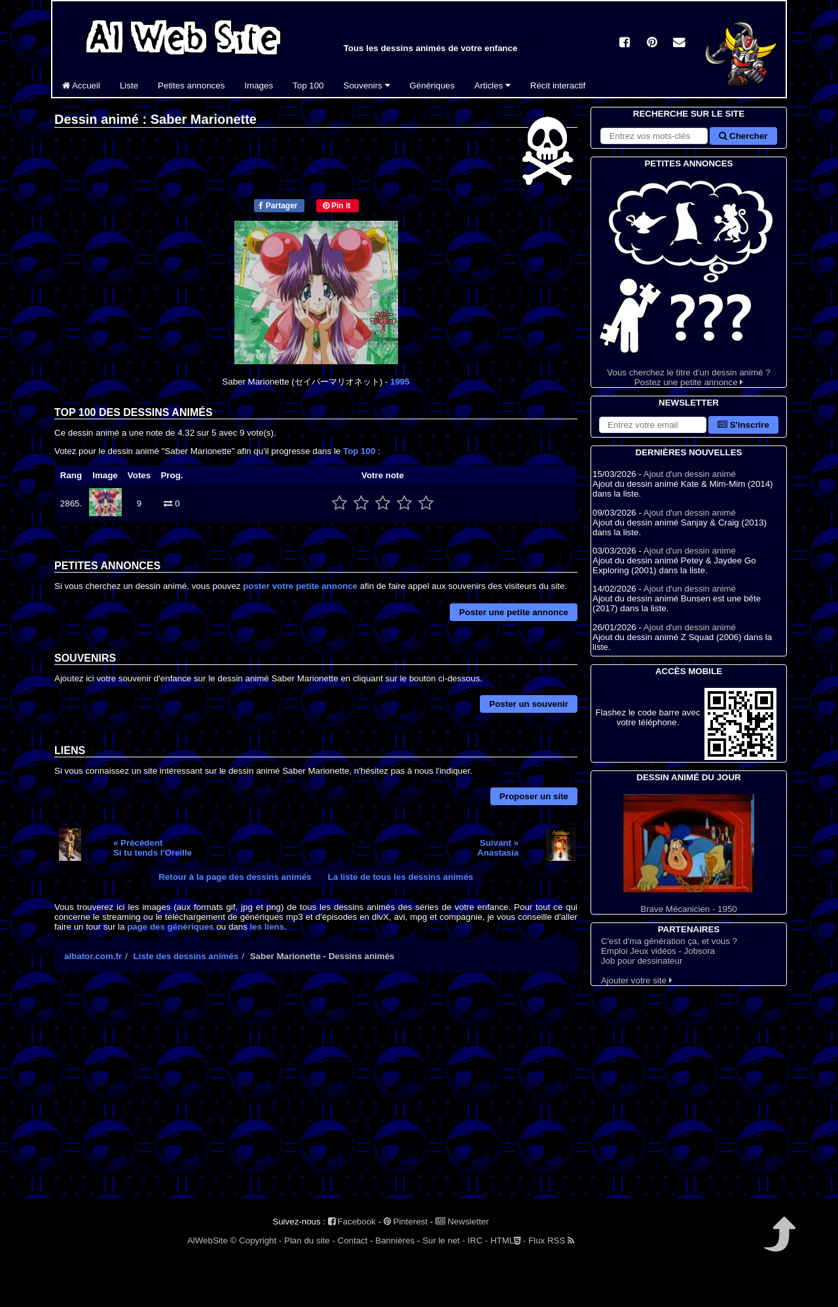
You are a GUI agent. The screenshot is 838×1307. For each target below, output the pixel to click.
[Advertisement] (315, 1096)
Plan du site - (309, 1240)
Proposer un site (534, 796)
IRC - (477, 1240)
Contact (353, 1240)
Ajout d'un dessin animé (690, 474)
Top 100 (308, 85)
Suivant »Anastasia (498, 848)
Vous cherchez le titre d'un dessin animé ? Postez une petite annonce (688, 278)
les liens (267, 927)
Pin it (337, 205)
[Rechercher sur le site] (654, 136)
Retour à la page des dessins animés (234, 877)
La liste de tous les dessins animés (400, 877)
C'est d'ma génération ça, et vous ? (669, 941)
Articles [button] (492, 85)
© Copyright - (256, 1240)
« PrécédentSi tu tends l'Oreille (152, 848)
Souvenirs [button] (367, 85)
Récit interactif (557, 85)
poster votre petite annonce (300, 586)
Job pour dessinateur (641, 961)
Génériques (432, 85)
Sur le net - (443, 1240)
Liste (129, 85)
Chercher (743, 136)
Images (258, 85)
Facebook (352, 1221)
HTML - (508, 1240)
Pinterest (406, 1221)
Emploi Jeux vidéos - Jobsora (658, 951)
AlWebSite (207, 1240)
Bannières (394, 1240)
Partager (278, 205)
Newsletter (462, 1221)
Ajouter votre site (636, 980)
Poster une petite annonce (513, 612)
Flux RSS (551, 1240)
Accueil (81, 85)
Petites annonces (191, 85)
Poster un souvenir (528, 704)
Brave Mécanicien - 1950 (688, 854)
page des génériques (170, 927)
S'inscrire (743, 425)
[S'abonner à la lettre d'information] (652, 425)
